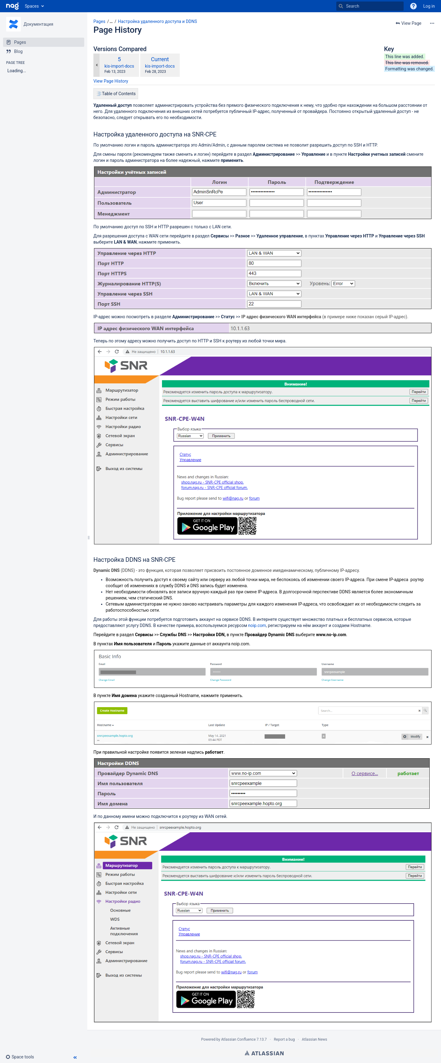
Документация (38, 24)
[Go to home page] (12, 6)
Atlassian (264, 1053)
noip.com (257, 625)
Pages (99, 21)
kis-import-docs (119, 66)
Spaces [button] (32, 6)
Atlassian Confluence (238, 1039)
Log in (429, 6)
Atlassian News (314, 1039)
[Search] (370, 6)
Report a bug (284, 1039)
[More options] (432, 23)
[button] (22, 1056)
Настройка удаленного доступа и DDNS (157, 21)
